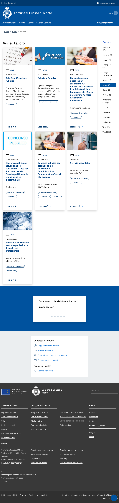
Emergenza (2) (106, 66)
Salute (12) (106, 107)
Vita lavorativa (36, 420)
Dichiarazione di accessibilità (71, 462)
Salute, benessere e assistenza (72, 420)
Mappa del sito (42, 495)
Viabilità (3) (106, 132)
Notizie (92, 412)
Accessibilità (12, 495)
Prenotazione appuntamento (42, 450)
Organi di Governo (8, 412)
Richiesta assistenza (39, 462)
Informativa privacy (67, 454)
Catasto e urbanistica (39, 425)
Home (6, 31)
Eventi (91, 436)
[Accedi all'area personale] (106, 3)
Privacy (23, 495)
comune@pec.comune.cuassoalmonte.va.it (18, 474)
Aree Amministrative (9, 416)
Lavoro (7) (106, 85)
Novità (14, 31)
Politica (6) (106, 94)
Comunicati (93, 416)
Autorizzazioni (65, 425)
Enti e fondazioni (8, 425)
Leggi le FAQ (35, 458)
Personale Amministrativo (11, 433)
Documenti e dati (8, 437)
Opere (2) (106, 90)
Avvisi (10, 70)
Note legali (64, 458)
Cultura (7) (106, 59)
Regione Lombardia (9, 3)
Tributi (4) (106, 127)
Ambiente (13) (106, 48)
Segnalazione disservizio (40, 454)
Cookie (31, 495)
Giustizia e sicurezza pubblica (71, 412)
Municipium (111, 495)
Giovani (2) (106, 80)
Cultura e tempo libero (39, 416)
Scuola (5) (106, 112)
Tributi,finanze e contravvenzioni (73, 416)
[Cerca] (115, 13)
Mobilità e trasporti (38, 429)
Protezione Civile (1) (106, 101)
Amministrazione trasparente (71, 450)
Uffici (3, 420)
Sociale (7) (106, 122)
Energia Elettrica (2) (107, 74)
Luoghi (92, 432)
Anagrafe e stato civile (39, 412)
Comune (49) (107, 55)
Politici (4, 429)
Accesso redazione (110, 498)
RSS (3, 495)
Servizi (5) (106, 117)
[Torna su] (114, 498)
